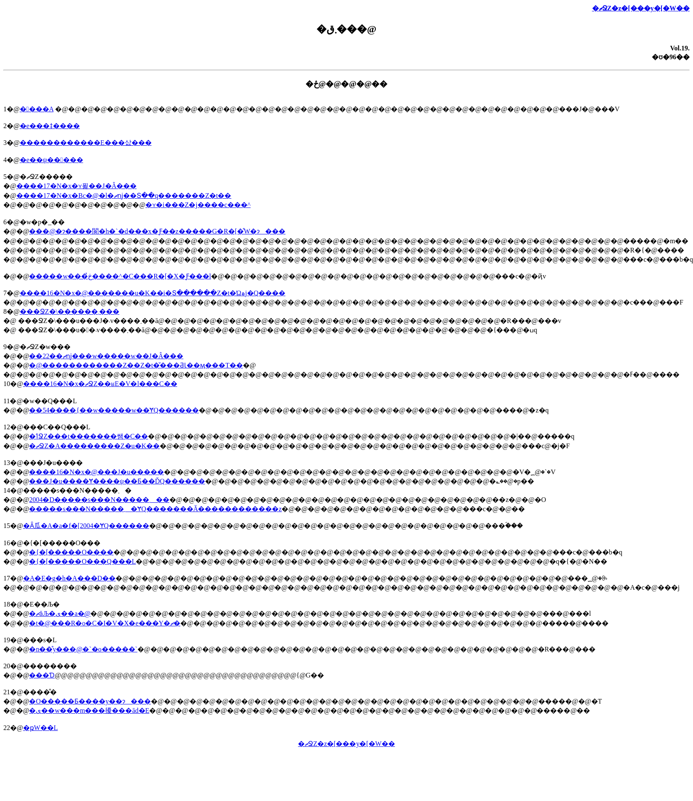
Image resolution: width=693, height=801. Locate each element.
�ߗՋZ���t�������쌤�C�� (88, 436)
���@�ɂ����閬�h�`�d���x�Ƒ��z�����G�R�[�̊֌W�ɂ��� (157, 231)
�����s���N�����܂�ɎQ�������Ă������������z (155, 508)
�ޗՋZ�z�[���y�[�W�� (641, 8)
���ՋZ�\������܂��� (69, 311)
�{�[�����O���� (71, 552)
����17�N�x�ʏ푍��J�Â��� (76, 185)
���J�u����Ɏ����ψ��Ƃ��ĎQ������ (117, 481)
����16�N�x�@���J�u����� (96, 471)
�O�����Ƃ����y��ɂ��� (90, 701)
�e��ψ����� (51, 159)
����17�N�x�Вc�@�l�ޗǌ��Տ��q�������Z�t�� (124, 195)
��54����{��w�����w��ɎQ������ (113, 410)
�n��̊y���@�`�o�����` (83, 649)
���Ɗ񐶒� (42, 675)
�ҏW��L (40, 727)
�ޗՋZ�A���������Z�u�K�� (94, 445)
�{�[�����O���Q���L (82, 561)
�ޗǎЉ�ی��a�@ (59, 613)
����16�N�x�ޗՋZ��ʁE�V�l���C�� (100, 383)
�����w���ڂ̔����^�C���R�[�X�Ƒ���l (120, 276)
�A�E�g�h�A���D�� (69, 578)
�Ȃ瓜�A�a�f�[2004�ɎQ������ (86, 525)
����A (37, 109)
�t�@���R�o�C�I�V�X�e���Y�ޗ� (104, 623)
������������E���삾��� (86, 142)
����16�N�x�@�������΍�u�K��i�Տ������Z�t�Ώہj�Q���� (152, 293)
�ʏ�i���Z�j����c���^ (197, 204)
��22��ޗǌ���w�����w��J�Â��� (106, 356)
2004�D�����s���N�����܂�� (99, 499)
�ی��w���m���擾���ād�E (89, 710)
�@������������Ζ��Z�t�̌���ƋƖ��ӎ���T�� (136, 365)
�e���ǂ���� (50, 125)
